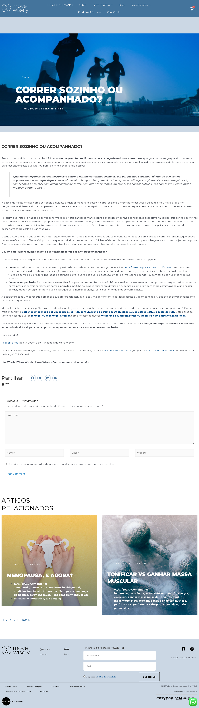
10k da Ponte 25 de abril (161, 350)
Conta (66, 654)
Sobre (82, 5)
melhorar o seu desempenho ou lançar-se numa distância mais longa (144, 315)
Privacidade (55, 687)
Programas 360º (45, 649)
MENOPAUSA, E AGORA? (40, 575)
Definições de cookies (77, 687)
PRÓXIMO (27, 620)
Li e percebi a (101, 677)
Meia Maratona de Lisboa (118, 350)
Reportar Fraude (11, 687)
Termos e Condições (34, 687)
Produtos (44, 655)
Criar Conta (113, 12)
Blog (121, 5)
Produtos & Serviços (89, 12)
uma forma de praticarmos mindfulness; (148, 267)
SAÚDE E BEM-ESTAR (27, 564)
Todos (25, 77)
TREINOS (147, 563)
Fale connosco (141, 5)
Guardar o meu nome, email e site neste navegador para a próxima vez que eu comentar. (61, 464)
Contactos (44, 692)
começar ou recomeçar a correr (50, 315)
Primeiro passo (102, 5)
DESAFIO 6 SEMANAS (60, 5)
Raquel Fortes (10, 342)
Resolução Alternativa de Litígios (18, 692)
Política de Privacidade (106, 677)
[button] (33, 377)
